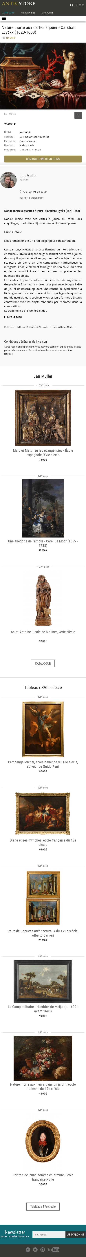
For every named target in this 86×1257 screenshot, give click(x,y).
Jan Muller (28, 175)
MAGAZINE (47, 12)
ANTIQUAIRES (28, 12)
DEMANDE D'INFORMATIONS (43, 159)
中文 (81, 5)
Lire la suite (14, 317)
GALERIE (24, 198)
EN (75, 5)
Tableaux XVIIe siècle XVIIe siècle (32, 327)
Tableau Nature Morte (63, 327)
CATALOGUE (8, 12)
